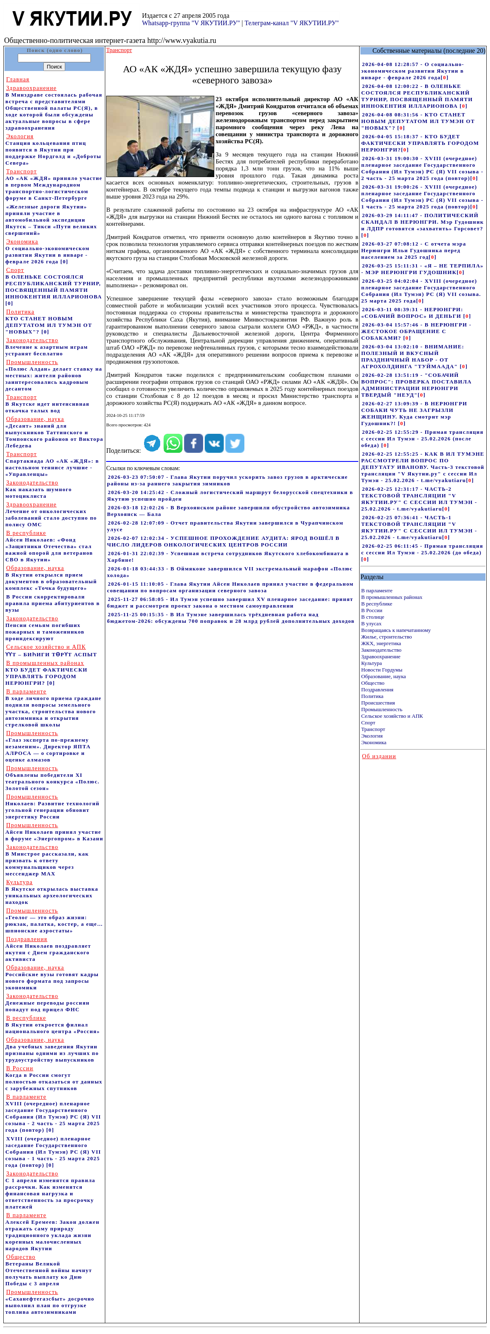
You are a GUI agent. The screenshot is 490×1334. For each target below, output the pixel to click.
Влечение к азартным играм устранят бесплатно (46, 347)
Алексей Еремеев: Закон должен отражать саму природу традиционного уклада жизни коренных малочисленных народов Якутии (52, 1231)
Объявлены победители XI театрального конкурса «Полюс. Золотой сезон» (52, 778)
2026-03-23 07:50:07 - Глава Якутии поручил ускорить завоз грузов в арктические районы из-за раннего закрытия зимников (227, 480)
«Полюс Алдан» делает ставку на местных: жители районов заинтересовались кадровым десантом (53, 375)
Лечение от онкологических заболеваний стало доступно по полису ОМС (51, 514)
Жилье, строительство (386, 637)
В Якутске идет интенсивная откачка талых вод (47, 404)
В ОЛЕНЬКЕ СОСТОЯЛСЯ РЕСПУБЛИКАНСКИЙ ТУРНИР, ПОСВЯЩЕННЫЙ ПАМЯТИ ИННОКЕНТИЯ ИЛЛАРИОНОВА (53, 283)
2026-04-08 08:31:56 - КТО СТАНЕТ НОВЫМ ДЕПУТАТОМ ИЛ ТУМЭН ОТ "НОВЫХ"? (418, 121)
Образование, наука (383, 676)
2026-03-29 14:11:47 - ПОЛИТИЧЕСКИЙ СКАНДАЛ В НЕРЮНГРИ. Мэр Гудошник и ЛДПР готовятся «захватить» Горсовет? (422, 222)
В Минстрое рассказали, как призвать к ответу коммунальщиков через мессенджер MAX (47, 860)
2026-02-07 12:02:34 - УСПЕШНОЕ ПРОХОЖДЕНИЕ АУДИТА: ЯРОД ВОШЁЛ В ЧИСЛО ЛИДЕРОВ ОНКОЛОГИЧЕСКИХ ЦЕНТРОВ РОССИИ (223, 541)
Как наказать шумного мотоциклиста (38, 489)
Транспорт (373, 729)
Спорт (368, 722)
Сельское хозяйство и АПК (392, 716)
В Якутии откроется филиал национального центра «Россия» (52, 1024)
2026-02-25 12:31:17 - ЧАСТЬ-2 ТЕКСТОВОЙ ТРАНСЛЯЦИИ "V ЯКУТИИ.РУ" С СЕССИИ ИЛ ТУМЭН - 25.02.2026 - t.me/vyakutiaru (419, 499)
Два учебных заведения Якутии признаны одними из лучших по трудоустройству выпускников (52, 1050)
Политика (372, 696)
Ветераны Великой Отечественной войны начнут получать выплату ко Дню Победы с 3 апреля (48, 1270)
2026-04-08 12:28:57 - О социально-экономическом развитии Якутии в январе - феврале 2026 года (412, 70)
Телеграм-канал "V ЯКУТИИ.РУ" (291, 22)
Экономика (373, 742)
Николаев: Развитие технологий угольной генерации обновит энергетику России (52, 807)
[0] (64, 261)
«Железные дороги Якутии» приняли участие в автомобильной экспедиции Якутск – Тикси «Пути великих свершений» (51, 219)
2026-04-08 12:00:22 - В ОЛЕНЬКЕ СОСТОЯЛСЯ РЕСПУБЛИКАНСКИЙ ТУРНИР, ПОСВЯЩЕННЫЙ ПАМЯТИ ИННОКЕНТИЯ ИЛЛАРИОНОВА (417, 96)
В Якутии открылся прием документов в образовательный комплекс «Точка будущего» (51, 578)
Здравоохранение (380, 656)
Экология (372, 736)
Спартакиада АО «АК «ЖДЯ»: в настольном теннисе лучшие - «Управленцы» (52, 464)
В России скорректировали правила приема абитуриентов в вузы (52, 603)
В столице (372, 617)
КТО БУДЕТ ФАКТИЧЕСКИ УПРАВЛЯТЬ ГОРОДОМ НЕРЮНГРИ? (46, 673)
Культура (371, 663)
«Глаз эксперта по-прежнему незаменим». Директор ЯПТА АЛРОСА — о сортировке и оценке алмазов (48, 746)
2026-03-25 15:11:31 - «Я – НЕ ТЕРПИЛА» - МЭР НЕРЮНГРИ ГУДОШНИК (422, 269)
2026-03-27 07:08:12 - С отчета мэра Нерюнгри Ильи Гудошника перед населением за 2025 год (413, 250)
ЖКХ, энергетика (381, 643)
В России (371, 610)
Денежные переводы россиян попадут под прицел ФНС (47, 1002)
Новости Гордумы (381, 670)
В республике (376, 604)
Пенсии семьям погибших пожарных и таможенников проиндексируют (45, 628)
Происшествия (378, 703)
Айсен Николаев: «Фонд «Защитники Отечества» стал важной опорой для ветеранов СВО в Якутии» (49, 546)
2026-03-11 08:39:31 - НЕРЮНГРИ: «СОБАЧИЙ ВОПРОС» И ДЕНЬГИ (412, 312)
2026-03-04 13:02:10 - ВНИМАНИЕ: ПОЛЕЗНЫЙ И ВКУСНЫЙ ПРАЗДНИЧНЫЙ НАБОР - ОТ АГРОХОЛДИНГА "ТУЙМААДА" (412, 356)
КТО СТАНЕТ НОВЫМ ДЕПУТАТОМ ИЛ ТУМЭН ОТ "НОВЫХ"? (48, 322)
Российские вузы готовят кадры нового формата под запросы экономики (52, 978)
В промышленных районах (391, 597)
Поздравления (377, 689)
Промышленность (381, 709)
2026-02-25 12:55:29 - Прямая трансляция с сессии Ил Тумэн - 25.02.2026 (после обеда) (422, 438)
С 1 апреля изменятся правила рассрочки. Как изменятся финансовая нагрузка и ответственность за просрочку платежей (50, 1190)
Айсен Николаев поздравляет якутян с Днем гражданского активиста (48, 949)
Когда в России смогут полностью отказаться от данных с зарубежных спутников (53, 1078)
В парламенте (377, 590)
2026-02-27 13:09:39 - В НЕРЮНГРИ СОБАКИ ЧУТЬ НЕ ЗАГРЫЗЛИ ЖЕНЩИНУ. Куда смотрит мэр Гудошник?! (414, 413)
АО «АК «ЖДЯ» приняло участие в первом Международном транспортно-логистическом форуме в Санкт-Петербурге (53, 184)
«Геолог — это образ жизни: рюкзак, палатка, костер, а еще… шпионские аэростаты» (54, 921)
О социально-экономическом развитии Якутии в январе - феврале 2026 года (47, 252)
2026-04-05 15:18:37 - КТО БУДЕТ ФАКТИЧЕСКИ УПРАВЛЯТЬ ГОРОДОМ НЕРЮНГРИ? (420, 143)
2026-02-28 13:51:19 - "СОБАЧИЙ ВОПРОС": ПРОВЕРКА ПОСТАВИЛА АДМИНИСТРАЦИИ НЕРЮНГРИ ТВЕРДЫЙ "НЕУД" (416, 385)
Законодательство (381, 650)
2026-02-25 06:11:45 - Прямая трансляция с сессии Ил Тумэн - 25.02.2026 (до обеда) (422, 549)
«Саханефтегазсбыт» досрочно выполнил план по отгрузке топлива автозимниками (50, 1302)
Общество (372, 683)
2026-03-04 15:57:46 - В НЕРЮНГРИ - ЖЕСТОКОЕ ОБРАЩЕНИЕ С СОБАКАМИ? (416, 331)
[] (445, 77)
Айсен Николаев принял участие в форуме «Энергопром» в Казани (54, 832)
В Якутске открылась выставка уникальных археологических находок (51, 892)
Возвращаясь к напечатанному (396, 630)
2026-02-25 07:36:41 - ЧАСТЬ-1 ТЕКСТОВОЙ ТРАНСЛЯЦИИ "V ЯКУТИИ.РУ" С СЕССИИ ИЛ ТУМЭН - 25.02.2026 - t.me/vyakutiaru (419, 527)
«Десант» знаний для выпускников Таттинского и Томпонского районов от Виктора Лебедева (54, 432)
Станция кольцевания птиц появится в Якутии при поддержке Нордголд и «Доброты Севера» (53, 149)
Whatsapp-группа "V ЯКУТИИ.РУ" (191, 22)
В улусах (371, 623)
